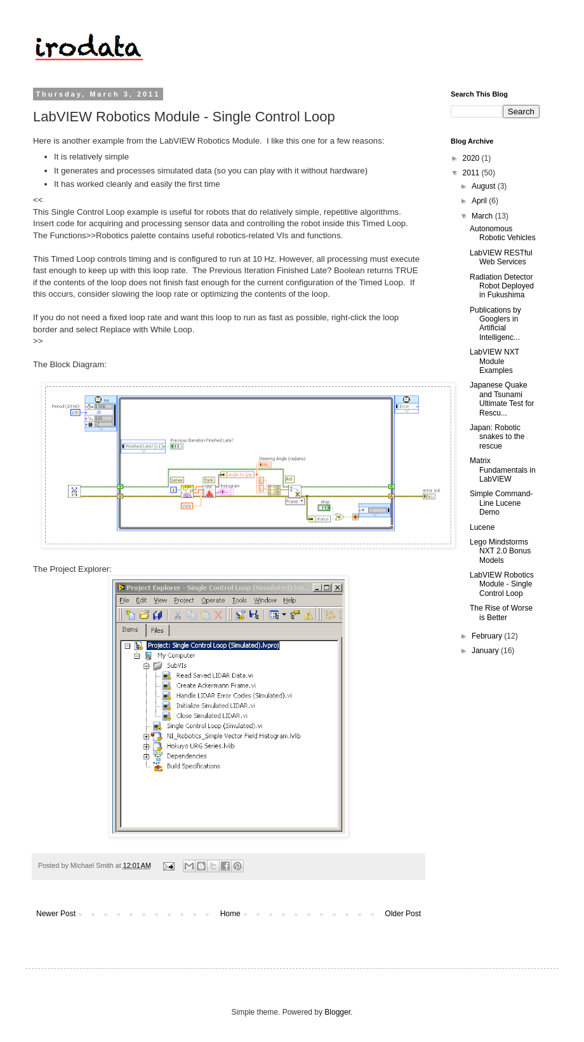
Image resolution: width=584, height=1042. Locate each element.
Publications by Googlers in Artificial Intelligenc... (495, 324)
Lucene (482, 527)
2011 (472, 172)
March (483, 216)
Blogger (337, 1012)
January (486, 650)
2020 (472, 158)
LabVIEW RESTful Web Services (501, 257)
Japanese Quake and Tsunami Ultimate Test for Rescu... (502, 399)
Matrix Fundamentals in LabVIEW (503, 470)
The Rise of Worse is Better (501, 612)
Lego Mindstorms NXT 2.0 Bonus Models (500, 551)
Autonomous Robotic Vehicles (503, 233)
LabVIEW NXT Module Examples (494, 361)
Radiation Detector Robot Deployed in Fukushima (502, 286)
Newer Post (56, 913)
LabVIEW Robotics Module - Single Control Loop (502, 584)
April (480, 200)
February (488, 636)
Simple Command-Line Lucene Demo (501, 503)
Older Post (403, 913)
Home (230, 913)
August (485, 186)
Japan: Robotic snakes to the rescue (497, 436)
